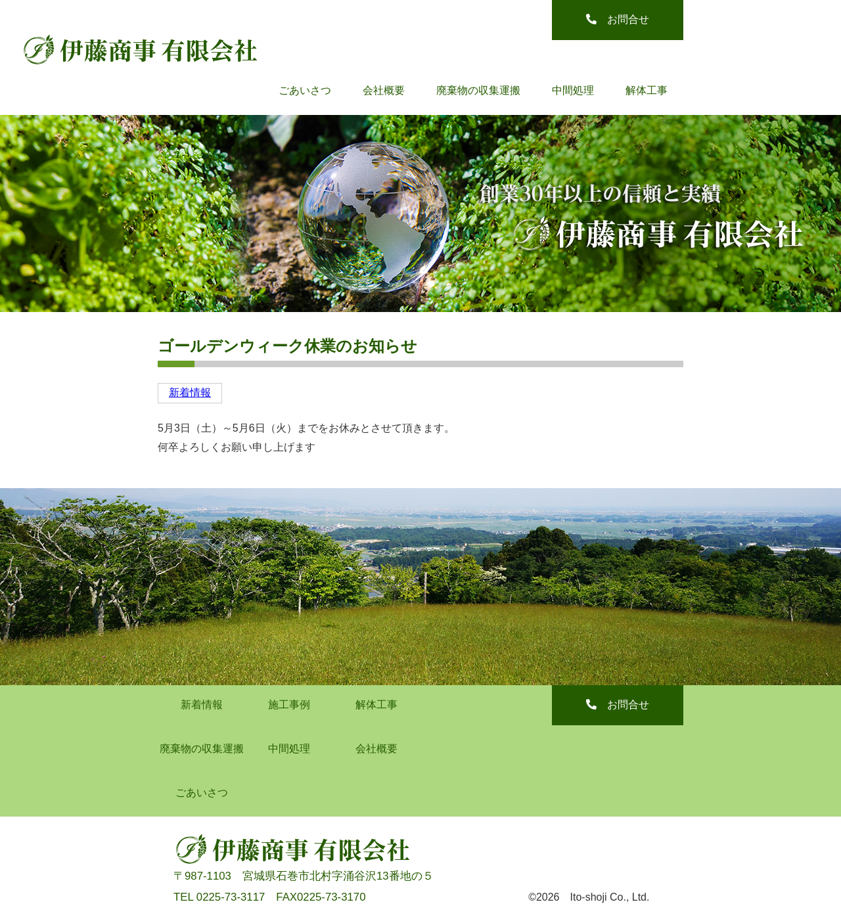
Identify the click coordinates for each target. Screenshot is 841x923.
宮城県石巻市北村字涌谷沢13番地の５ (338, 876)
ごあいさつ (305, 90)
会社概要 (384, 90)
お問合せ (617, 19)
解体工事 (646, 90)
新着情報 (190, 392)
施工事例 (289, 704)
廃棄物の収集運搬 (478, 90)
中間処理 (573, 90)
